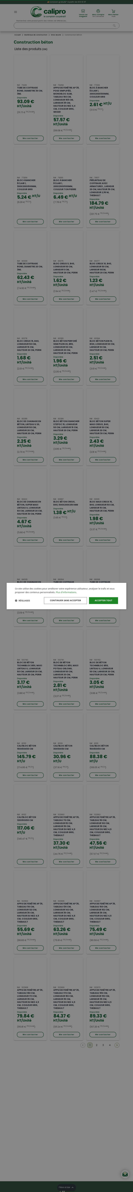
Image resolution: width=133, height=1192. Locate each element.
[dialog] (66, 596)
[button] (22, 600)
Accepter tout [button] (103, 600)
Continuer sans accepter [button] (65, 600)
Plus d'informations (66, 592)
